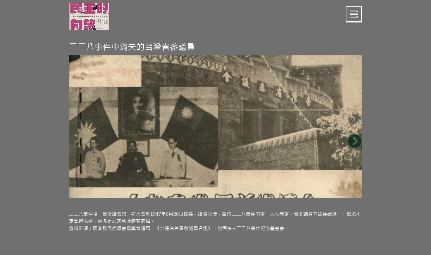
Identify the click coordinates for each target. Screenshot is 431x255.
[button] (354, 14)
